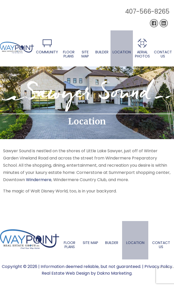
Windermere (38, 180)
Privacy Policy (158, 266)
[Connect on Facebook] (154, 23)
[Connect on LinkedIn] (164, 23)
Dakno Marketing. (114, 273)
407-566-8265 (147, 11)
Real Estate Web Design (66, 273)
